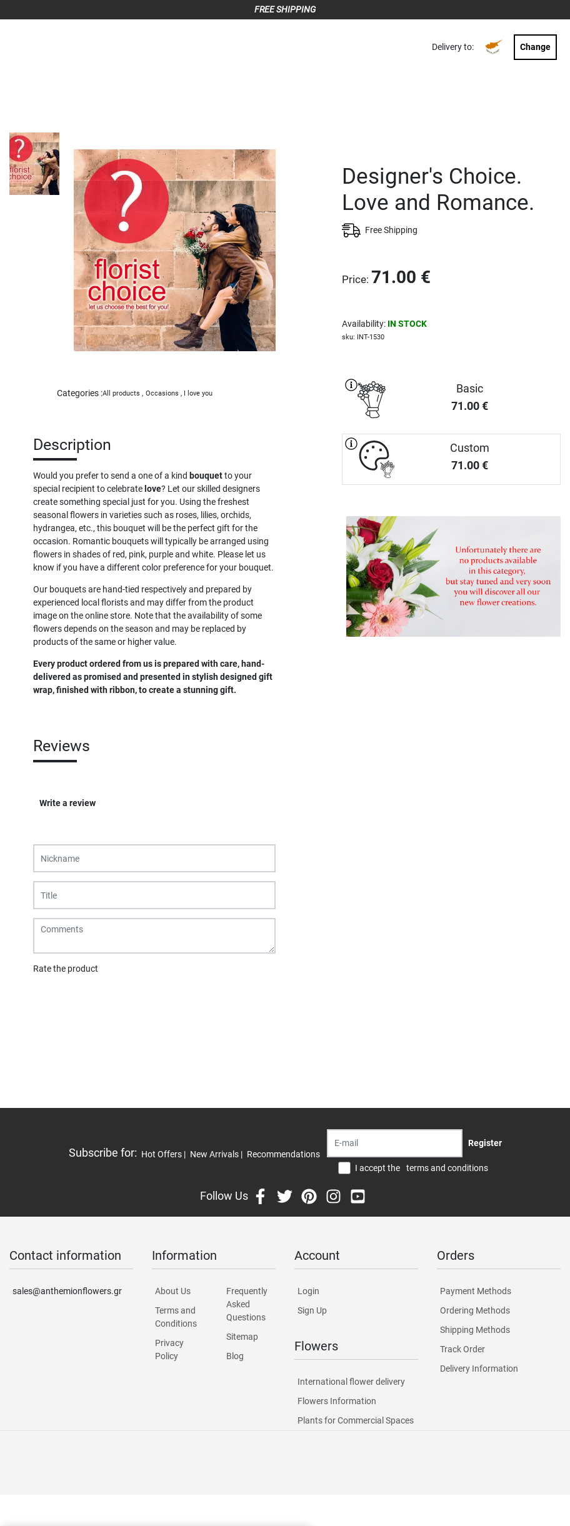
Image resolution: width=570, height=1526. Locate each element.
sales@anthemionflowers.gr (67, 1291)
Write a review (67, 803)
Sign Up (312, 1310)
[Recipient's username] (394, 1143)
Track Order (462, 1349)
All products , (122, 393)
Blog (235, 1356)
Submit (53, 1001)
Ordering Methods (475, 1310)
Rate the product (65, 969)
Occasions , (164, 393)
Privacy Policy (169, 1349)
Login (308, 1291)
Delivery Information (479, 1369)
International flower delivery (351, 1382)
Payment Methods (475, 1291)
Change (535, 47)
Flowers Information (337, 1401)
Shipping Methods (475, 1330)
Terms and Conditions (176, 1317)
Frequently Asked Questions (247, 1304)
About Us (173, 1291)
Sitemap (242, 1337)
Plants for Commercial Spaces (356, 1420)
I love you (198, 393)
